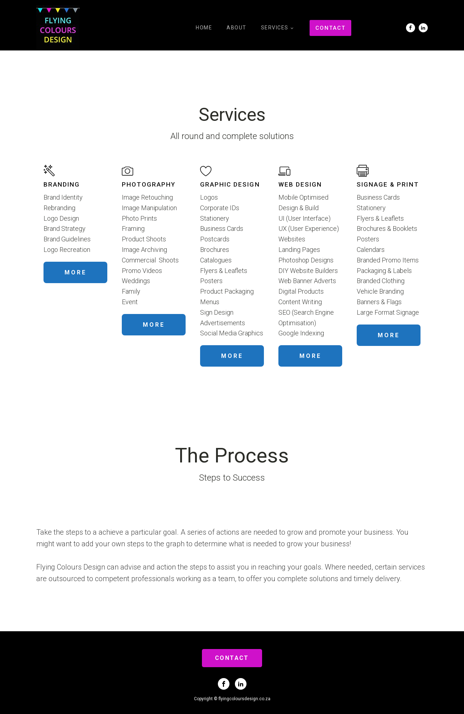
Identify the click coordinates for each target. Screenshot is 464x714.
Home (204, 27)
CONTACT (330, 28)
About (236, 27)
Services (275, 27)
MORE (76, 272)
